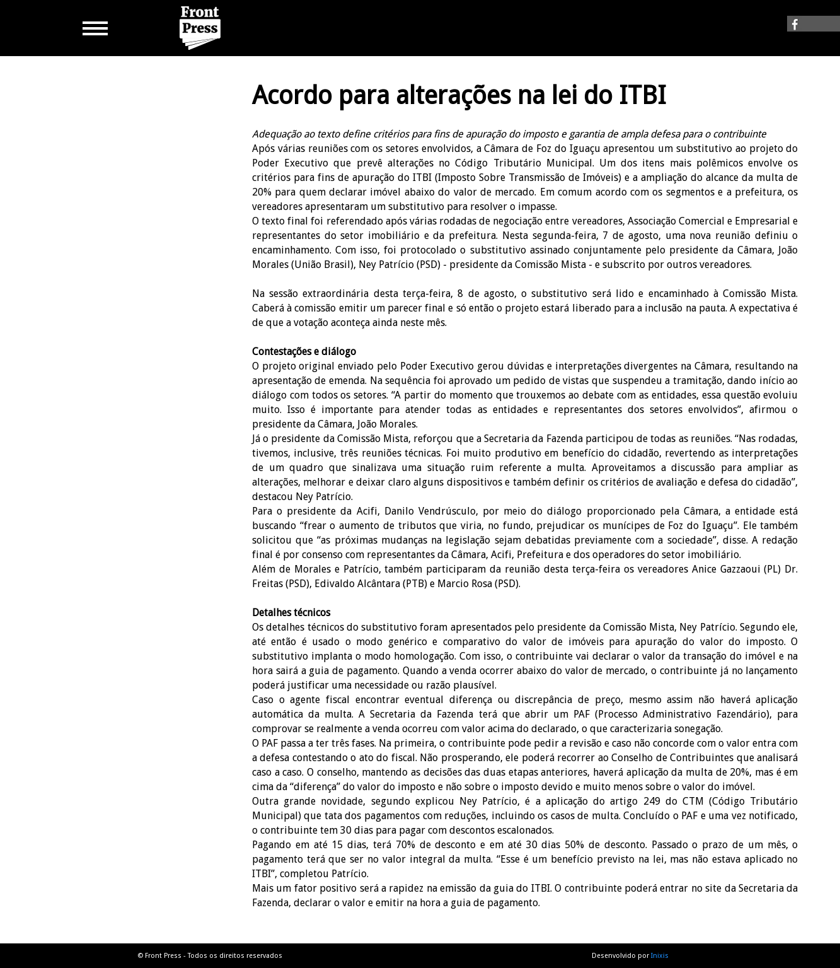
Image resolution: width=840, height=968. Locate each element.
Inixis (660, 956)
